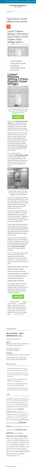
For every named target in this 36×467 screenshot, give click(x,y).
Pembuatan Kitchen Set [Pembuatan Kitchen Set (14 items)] (12, 453)
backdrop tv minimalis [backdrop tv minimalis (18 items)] (20, 396)
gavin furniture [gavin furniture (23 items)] (13, 407)
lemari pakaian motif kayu (14, 308)
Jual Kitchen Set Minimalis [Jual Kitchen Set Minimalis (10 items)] (12, 420)
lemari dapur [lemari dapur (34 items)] (19, 442)
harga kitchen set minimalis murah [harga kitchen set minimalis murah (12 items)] (20, 411)
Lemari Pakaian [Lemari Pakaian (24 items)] (20, 444)
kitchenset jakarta (14, 299)
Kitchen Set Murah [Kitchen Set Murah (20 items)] (19, 440)
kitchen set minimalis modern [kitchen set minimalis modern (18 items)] (14, 436)
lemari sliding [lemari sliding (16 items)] (14, 449)
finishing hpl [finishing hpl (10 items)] (17, 404)
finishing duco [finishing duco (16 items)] (10, 404)
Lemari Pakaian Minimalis (18, 306)
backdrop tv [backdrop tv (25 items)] (10, 396)
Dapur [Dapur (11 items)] (10, 400)
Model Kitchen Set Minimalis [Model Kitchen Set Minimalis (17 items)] (16, 451)
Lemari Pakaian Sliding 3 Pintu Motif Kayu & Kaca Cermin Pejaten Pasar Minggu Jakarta (17, 34)
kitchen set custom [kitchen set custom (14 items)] (15, 424)
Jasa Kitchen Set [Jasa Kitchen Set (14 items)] (14, 417)
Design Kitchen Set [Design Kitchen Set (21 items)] (22, 402)
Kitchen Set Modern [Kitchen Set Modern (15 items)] (20, 438)
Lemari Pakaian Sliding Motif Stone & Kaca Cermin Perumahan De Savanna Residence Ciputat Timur (18, 372)
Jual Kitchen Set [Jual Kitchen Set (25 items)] (24, 417)
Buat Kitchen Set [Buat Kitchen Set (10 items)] (15, 398)
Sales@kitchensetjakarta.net (13, 336)
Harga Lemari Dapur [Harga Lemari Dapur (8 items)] (16, 415)
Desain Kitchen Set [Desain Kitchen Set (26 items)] (18, 400)
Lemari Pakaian (11, 301)
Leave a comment (19, 311)
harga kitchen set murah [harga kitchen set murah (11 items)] (12, 413)
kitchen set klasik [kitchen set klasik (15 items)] (18, 431)
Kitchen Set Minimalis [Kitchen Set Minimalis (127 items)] (16, 433)
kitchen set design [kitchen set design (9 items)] (25, 424)
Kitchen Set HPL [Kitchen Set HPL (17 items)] (10, 427)
